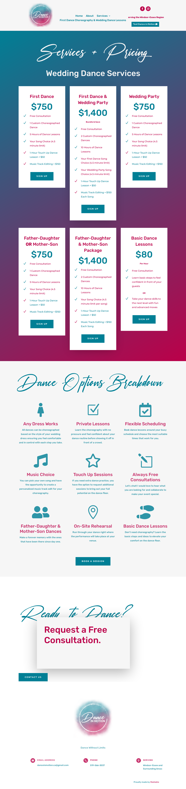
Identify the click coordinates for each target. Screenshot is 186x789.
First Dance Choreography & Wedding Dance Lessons (93, 20)
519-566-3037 (97, 763)
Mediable (150, 778)
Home (79, 16)
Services (102, 16)
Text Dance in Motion (144, 24)
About (90, 16)
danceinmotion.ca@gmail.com (56, 763)
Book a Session (93, 561)
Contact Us (33, 677)
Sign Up (41, 176)
